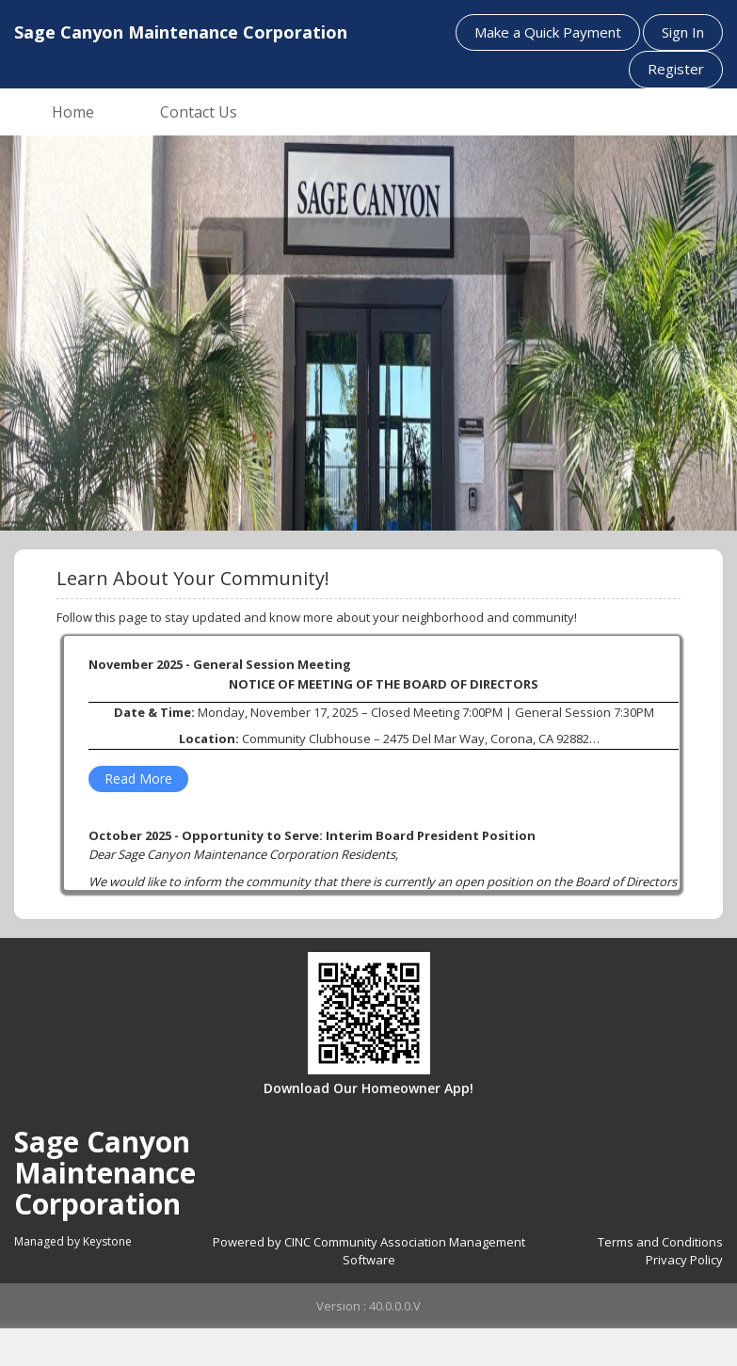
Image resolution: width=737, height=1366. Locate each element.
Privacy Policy (684, 1259)
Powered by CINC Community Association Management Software (369, 1250)
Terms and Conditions (660, 1241)
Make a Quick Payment (547, 32)
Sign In (683, 32)
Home (73, 112)
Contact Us (198, 112)
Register (676, 68)
